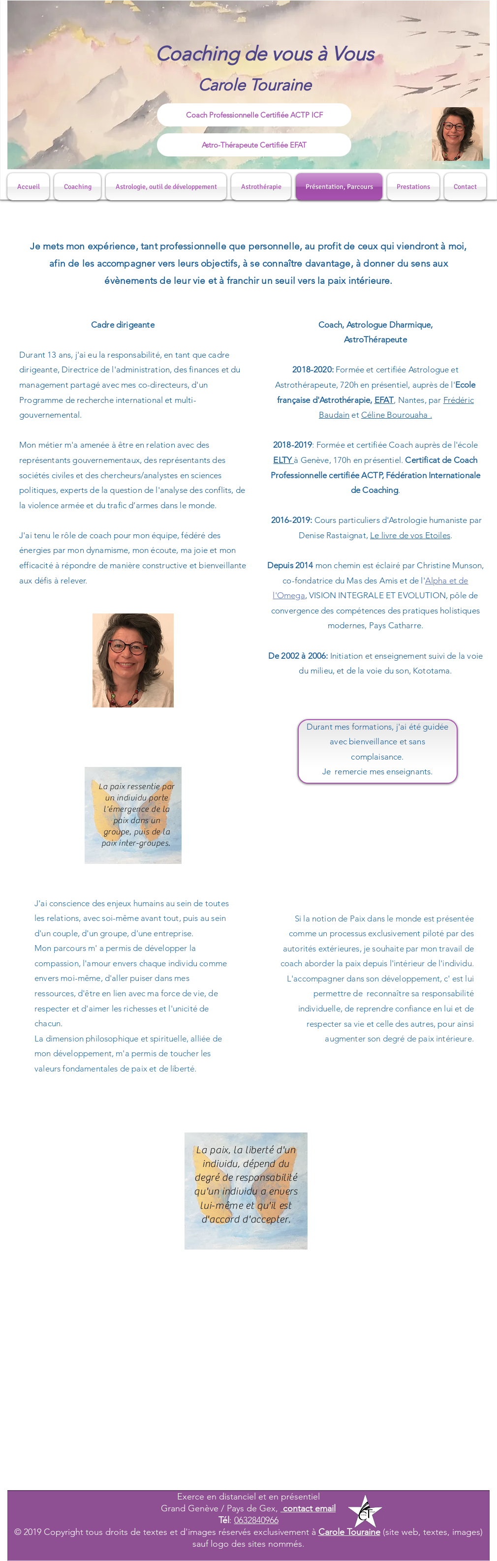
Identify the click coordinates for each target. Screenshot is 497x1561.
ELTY (283, 460)
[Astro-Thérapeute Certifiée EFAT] (254, 144)
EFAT (384, 400)
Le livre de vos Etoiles (410, 535)
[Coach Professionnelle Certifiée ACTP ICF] (254, 114)
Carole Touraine (349, 1532)
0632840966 (256, 1520)
